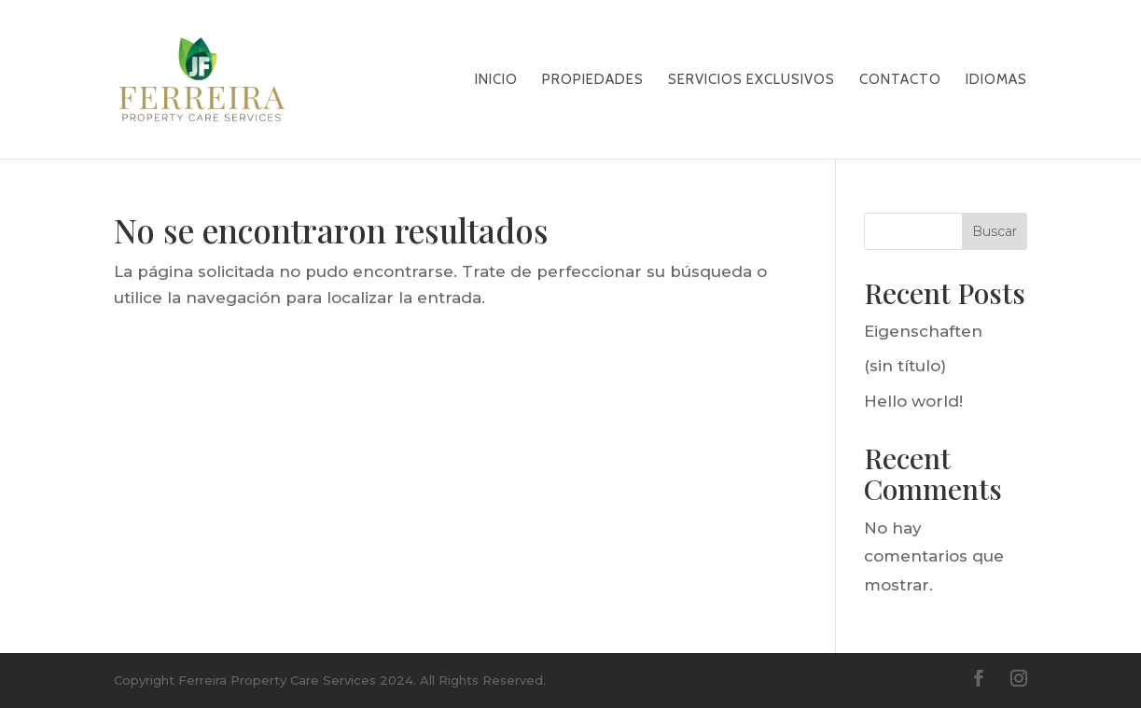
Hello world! (913, 401)
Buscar (994, 231)
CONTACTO (900, 80)
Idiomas (996, 80)
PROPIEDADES (593, 80)
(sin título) (905, 365)
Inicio (496, 80)
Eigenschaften (923, 331)
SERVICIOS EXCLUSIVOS (751, 80)
